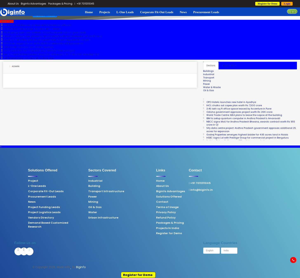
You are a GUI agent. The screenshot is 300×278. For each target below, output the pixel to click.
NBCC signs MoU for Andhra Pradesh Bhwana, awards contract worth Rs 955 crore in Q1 (250, 123)
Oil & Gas (63, 207)
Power (61, 197)
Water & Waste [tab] (212, 87)
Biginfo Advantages (33, 3)
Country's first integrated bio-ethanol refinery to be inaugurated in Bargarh (45, 39)
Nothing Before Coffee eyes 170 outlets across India (236, 139)
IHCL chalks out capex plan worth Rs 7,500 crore (234, 105)
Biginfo (81, 267)
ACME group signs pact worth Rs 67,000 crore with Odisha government (43, 32)
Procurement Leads (206, 12)
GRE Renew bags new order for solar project (27, 58)
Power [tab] (206, 84)
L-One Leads (125, 12)
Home (89, 12)
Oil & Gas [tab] (208, 90)
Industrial (64, 181)
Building (63, 186)
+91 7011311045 (84, 3)
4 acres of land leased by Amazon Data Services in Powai (35, 25)
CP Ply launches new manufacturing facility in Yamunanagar (37, 50)
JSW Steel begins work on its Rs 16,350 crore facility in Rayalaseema (41, 43)
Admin (14, 66)
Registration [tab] (229, 65)
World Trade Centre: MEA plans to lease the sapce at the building (244, 115)
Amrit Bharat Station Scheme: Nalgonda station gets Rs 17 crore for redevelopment (49, 54)
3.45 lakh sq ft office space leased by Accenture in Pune (238, 108)
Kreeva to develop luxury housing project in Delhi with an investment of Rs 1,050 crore (51, 36)
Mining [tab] (207, 80)
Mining (62, 202)
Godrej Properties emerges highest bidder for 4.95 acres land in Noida (247, 134)
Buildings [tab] (208, 71)
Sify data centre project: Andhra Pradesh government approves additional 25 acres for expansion (251, 129)
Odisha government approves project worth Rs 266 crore (239, 112)
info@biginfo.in (170, 190)
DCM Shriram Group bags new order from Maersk (30, 28)
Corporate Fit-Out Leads (156, 12)
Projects (104, 12)
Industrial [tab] (208, 74)
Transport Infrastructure (75, 191)
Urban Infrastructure (72, 218)
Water (61, 212)
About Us (13, 3)
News (183, 12)
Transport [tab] (208, 77)
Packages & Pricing (60, 3)
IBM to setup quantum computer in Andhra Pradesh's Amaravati (243, 118)
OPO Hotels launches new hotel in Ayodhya (26, 47)
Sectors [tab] (210, 65)
